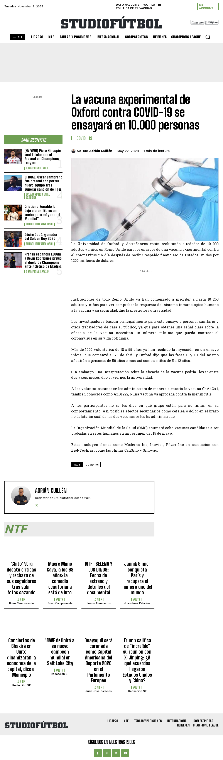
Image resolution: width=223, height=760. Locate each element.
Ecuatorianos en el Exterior (38, 196)
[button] (208, 37)
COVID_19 (84, 138)
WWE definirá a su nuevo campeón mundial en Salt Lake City (60, 651)
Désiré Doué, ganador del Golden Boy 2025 (40, 236)
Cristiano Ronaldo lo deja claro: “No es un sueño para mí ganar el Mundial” (42, 212)
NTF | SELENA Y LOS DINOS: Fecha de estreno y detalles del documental (98, 578)
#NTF (21, 599)
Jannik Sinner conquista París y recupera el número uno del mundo (137, 578)
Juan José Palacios (137, 603)
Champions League (37, 168)
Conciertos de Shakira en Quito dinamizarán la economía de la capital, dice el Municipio (21, 657)
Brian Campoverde (21, 603)
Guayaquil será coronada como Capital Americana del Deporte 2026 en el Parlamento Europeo (98, 660)
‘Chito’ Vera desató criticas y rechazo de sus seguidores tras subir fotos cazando (21, 578)
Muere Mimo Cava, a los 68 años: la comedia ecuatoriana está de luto (60, 578)
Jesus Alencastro (99, 603)
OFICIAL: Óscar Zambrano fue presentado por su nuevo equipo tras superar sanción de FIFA (43, 183)
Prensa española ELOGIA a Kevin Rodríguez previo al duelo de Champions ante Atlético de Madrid (43, 260)
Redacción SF (21, 685)
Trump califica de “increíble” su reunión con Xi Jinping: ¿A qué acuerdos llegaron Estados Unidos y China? (137, 660)
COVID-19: (92, 464)
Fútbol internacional (39, 224)
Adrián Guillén (100, 151)
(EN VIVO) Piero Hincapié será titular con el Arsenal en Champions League (42, 156)
